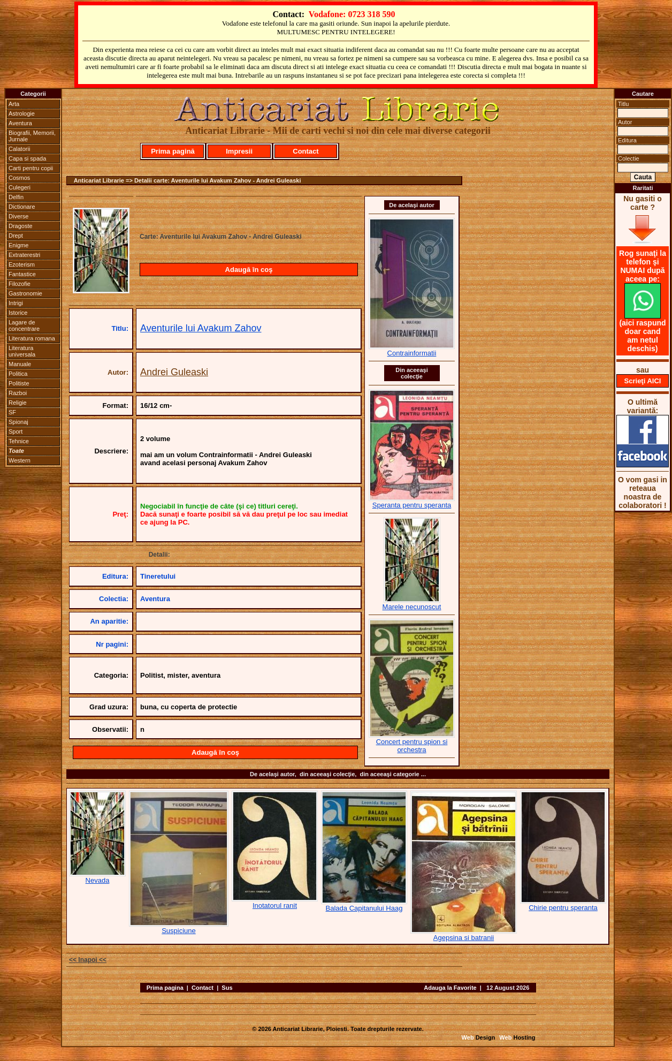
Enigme (18, 245)
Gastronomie (25, 293)
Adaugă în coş (249, 270)
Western (19, 460)
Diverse (18, 216)
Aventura (20, 123)
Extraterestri (24, 255)
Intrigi (16, 303)
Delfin (16, 197)
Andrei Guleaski (174, 372)
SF (12, 412)
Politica (18, 373)
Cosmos (19, 178)
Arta (14, 104)
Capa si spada (27, 158)
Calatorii (19, 149)
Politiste (19, 383)
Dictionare (22, 206)
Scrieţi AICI (642, 381)
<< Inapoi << (87, 960)
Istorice (18, 312)
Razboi (18, 393)
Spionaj (18, 422)
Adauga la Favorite (450, 987)
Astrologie (22, 113)
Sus (227, 987)
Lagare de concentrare (24, 325)
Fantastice (22, 274)
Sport (15, 431)
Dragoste (21, 226)
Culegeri (19, 187)
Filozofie (19, 284)
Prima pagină (173, 151)
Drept (16, 235)
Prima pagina (165, 987)
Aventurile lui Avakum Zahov (200, 328)
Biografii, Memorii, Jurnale (32, 136)
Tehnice (19, 441)
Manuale (20, 364)
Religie (18, 402)
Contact (305, 151)
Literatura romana (32, 338)
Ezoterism (22, 264)
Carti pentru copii (31, 168)
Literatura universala (22, 351)
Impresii (239, 151)
